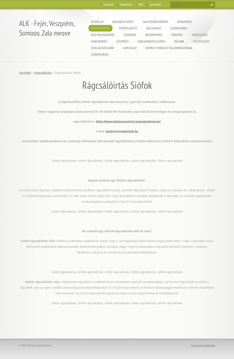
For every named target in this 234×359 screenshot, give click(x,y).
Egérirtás (130, 35)
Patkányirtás (153, 35)
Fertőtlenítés (128, 28)
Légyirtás (122, 41)
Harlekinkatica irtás (151, 41)
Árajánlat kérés (123, 22)
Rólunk (179, 41)
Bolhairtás (153, 28)
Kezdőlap (97, 22)
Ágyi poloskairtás (103, 35)
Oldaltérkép (126, 4)
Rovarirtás (184, 22)
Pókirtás (177, 35)
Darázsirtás (200, 35)
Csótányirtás (178, 28)
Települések (201, 41)
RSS (140, 4)
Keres (211, 5)
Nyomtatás (155, 4)
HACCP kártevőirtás (155, 22)
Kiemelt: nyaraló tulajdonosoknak (169, 48)
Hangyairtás (99, 41)
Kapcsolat (130, 48)
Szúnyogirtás (100, 54)
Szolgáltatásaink (102, 48)
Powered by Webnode (203, 345)
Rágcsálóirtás (100, 28)
